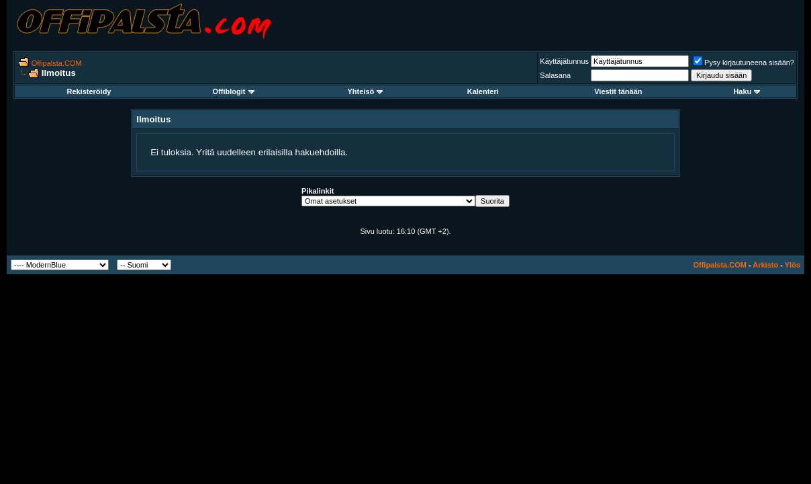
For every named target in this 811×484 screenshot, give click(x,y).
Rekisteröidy (88, 91)
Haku (746, 91)
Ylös (792, 265)
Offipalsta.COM (57, 63)
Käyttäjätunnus (564, 61)
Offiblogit (233, 91)
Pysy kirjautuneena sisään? (744, 62)
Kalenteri (483, 91)
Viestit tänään (618, 91)
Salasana (555, 75)
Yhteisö (365, 91)
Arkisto (765, 265)
